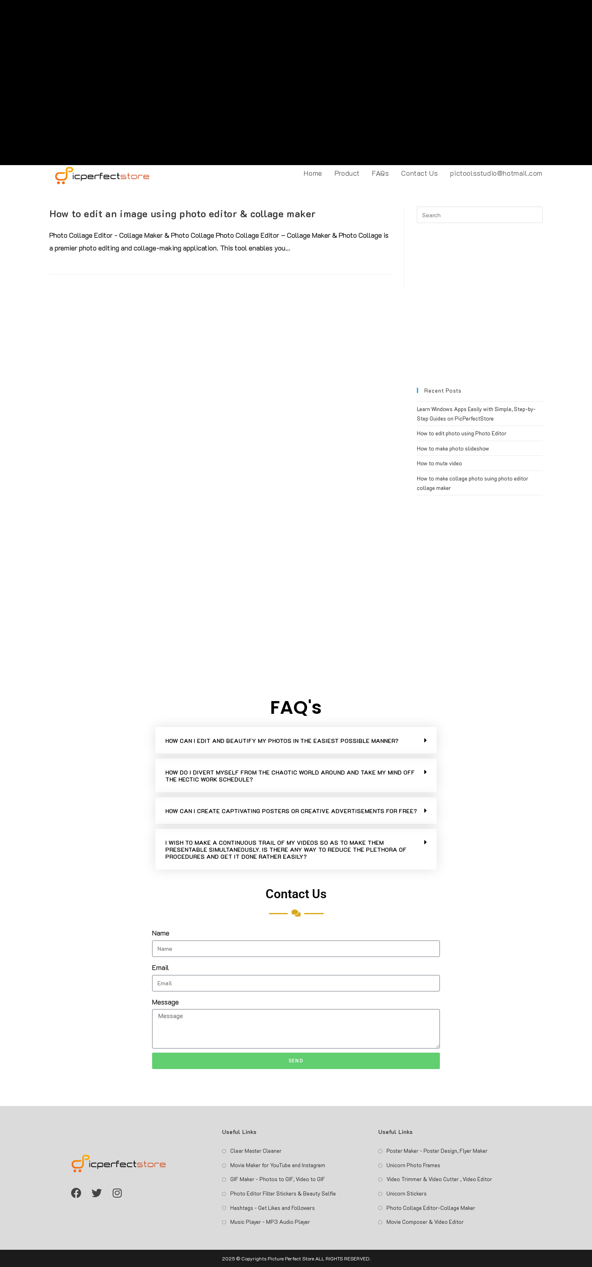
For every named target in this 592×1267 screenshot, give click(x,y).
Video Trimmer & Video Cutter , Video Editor (439, 1178)
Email (160, 967)
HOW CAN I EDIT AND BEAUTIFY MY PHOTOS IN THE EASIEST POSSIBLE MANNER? (281, 741)
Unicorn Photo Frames (413, 1164)
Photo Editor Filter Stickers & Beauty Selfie (283, 1193)
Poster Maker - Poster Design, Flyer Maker (437, 1150)
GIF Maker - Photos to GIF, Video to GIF (277, 1178)
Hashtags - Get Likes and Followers (272, 1207)
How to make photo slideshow (453, 448)
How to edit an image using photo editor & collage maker (182, 213)
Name (160, 932)
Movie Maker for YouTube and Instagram (277, 1164)
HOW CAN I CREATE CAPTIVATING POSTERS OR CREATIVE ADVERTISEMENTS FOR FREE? (291, 811)
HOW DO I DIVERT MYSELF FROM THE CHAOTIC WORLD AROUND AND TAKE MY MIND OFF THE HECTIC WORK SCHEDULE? (290, 775)
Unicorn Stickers (406, 1193)
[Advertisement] (296, 82)
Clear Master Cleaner (256, 1150)
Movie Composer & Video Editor (425, 1221)
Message (165, 1001)
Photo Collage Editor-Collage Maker (430, 1207)
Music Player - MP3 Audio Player (270, 1221)
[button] (296, 740)
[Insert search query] (480, 215)
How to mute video (439, 463)
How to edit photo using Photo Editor (461, 433)
